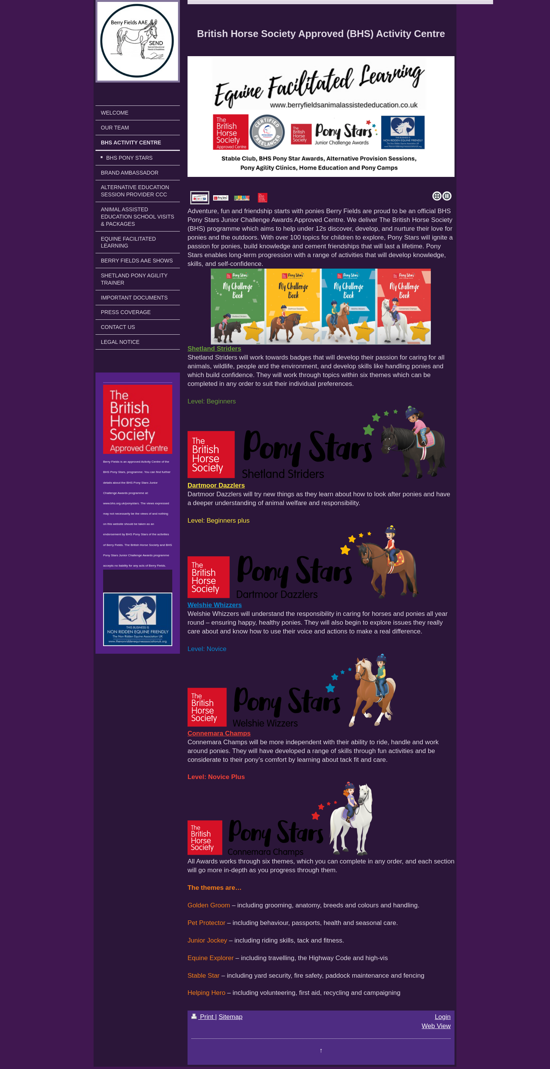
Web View (436, 1026)
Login (443, 1016)
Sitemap (230, 1016)
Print (203, 1016)
